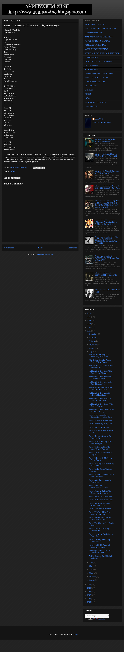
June (91, 562)
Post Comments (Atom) (45, 254)
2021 (89, 331)
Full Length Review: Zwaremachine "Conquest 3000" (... (101, 411)
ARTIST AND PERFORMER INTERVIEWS (100, 29)
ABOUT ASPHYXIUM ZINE (95, 25)
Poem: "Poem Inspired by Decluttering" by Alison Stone (100, 416)
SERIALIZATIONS (91, 106)
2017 (89, 595)
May (91, 566)
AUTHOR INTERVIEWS (94, 33)
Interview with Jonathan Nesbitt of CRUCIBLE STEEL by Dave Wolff (107, 187)
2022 (89, 327)
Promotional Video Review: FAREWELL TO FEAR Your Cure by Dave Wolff (107, 258)
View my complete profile (102, 122)
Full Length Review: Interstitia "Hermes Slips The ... (99, 394)
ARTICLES (89, 90)
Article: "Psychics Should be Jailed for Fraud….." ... (101, 557)
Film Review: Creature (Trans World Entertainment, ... (101, 367)
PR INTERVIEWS (91, 57)
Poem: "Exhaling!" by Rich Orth (100, 509)
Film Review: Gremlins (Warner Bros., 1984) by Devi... (100, 361)
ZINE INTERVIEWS (92, 65)
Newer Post (9, 248)
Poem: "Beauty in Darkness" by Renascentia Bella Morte (100, 492)
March (91, 573)
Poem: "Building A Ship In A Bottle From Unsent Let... (101, 476)
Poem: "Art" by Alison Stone (99, 427)
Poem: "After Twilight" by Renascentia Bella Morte (98, 487)
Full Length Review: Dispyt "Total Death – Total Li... (101, 405)
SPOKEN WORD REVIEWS (95, 82)
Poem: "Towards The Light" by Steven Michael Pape (100, 519)
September (93, 345)
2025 (89, 317)
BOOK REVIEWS (91, 69)
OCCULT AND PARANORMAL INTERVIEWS (102, 53)
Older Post (72, 248)
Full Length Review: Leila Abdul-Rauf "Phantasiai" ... (101, 383)
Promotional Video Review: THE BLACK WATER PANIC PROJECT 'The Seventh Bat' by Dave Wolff (106, 240)
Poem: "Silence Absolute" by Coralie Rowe (99, 530)
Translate (99, 619)
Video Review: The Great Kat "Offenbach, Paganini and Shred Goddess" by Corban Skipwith (106, 222)
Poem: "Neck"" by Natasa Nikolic (101, 500)
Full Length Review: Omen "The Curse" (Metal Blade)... (100, 372)
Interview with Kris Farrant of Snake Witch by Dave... (99, 546)
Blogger (75, 634)
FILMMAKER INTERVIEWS (95, 45)
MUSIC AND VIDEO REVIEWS (96, 78)
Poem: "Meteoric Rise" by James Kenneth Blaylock (100, 443)
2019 (89, 588)
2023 (89, 324)
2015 (89, 602)
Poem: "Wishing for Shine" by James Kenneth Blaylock (99, 448)
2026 (89, 313)
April (91, 570)
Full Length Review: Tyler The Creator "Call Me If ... (99, 552)
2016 (89, 599)
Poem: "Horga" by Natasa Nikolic (100, 496)
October (92, 341)
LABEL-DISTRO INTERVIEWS (96, 49)
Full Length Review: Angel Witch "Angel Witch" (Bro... (100, 378)
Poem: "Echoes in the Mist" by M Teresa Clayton (100, 459)
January (92, 580)
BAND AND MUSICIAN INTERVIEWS (99, 37)
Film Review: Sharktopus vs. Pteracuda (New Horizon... (99, 356)
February (92, 577)
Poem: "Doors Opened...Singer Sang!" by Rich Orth (99, 504)
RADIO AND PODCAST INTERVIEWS (99, 61)
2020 (89, 585)
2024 (89, 320)
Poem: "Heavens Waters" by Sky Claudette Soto (100, 437)
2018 (89, 592)
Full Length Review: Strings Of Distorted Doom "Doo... (100, 400)
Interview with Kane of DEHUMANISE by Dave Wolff (106, 274)
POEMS (12, 171)
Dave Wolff (99, 119)
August (92, 348)
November (93, 337)
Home (40, 248)
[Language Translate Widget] (97, 616)
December (93, 334)
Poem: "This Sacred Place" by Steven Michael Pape (99, 513)
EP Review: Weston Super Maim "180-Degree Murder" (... (100, 389)
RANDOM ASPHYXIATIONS (95, 102)
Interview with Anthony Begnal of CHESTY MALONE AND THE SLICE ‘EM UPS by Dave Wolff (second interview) (107, 204)
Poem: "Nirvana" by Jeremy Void (100, 424)
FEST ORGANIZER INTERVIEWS (97, 41)
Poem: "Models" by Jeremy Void (100, 420)
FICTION (88, 94)
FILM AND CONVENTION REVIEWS (99, 74)
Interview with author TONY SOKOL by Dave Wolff (105, 140)
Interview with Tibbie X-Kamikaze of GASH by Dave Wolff (107, 172)
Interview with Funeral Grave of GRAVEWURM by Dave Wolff (106, 155)
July (91, 352)
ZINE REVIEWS (91, 86)
